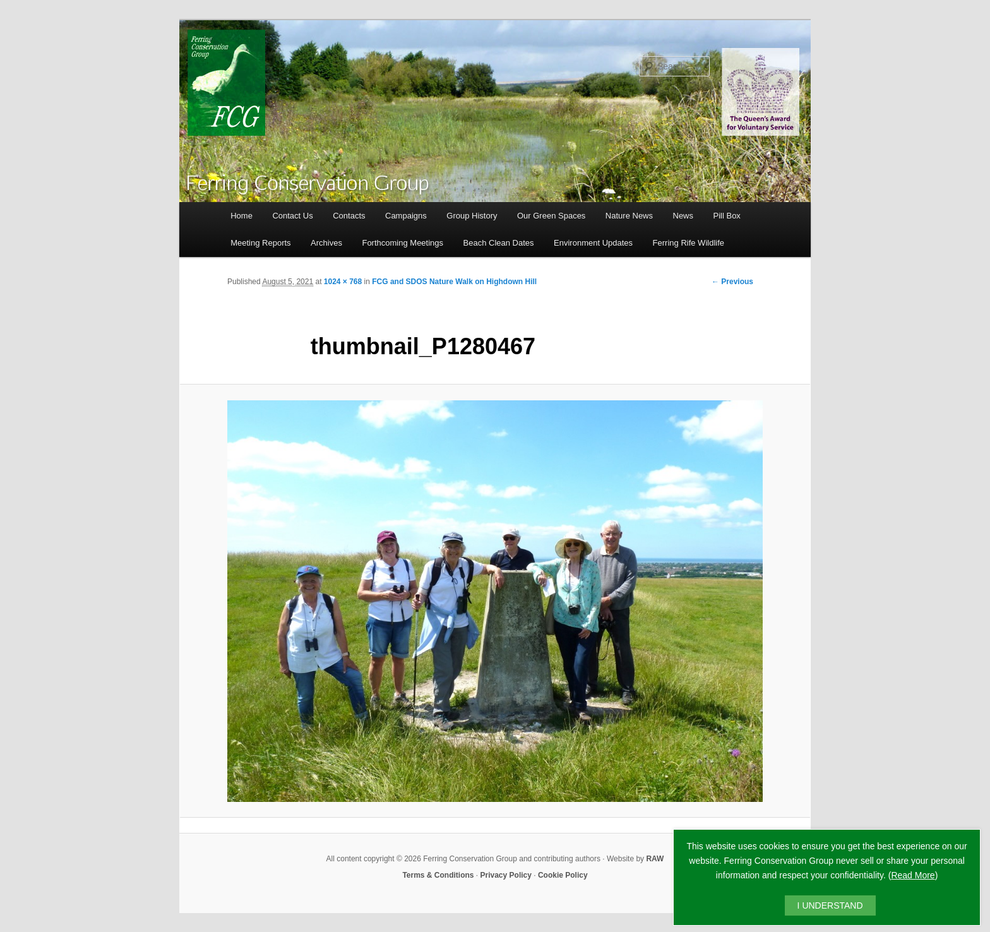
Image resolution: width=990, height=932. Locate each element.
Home (241, 215)
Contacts (349, 215)
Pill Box (727, 215)
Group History (471, 215)
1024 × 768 (343, 281)
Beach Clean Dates (498, 243)
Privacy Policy (506, 875)
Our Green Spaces (551, 215)
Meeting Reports (260, 243)
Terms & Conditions (438, 875)
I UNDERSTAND (830, 905)
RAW (655, 858)
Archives (326, 243)
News (683, 215)
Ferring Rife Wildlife (688, 243)
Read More (912, 875)
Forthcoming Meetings (402, 243)
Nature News (629, 215)
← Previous (732, 281)
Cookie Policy (563, 875)
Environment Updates (593, 243)
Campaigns (406, 215)
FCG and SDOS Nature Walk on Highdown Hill (454, 281)
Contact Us (292, 215)
